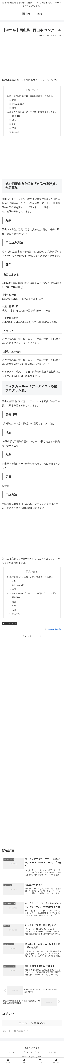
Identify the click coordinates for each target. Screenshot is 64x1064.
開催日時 (16, 117)
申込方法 (16, 133)
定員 (14, 129)
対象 (14, 100)
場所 (14, 121)
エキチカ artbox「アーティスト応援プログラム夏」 (33, 113)
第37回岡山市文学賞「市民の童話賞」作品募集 (31, 96)
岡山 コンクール (9, 626)
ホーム (12, 1056)
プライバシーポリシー (32, 1056)
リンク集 (52, 1056)
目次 (28, 90)
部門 (14, 108)
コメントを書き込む (32, 1026)
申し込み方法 (18, 104)
